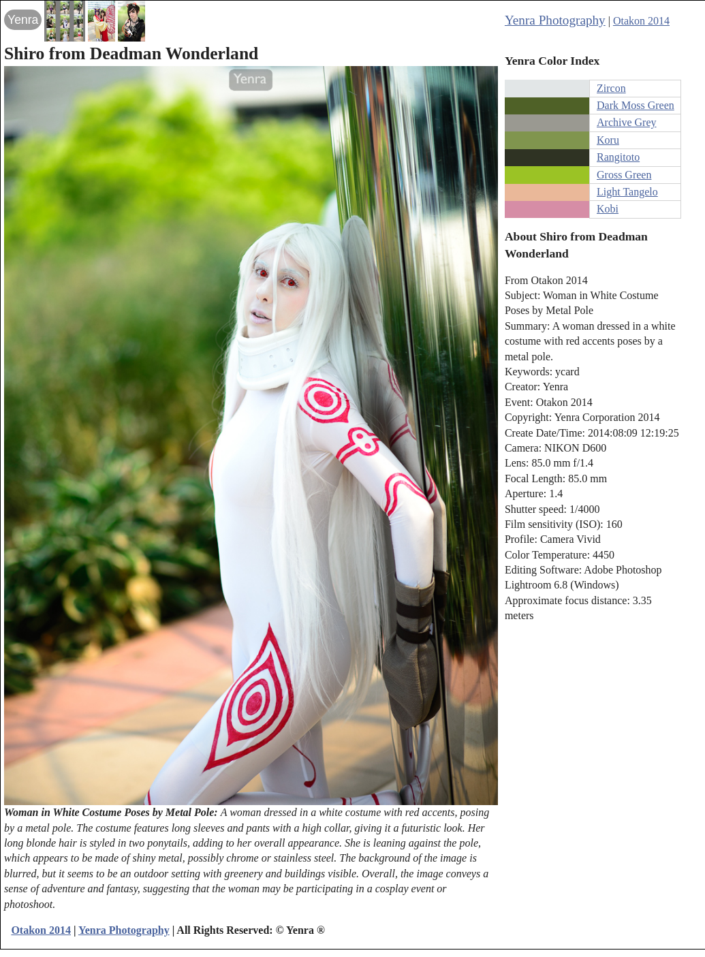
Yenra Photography (555, 20)
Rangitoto (618, 157)
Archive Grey (627, 122)
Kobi (607, 209)
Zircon (611, 88)
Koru (608, 140)
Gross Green (624, 175)
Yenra (22, 20)
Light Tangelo (627, 192)
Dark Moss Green (635, 105)
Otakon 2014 (641, 21)
